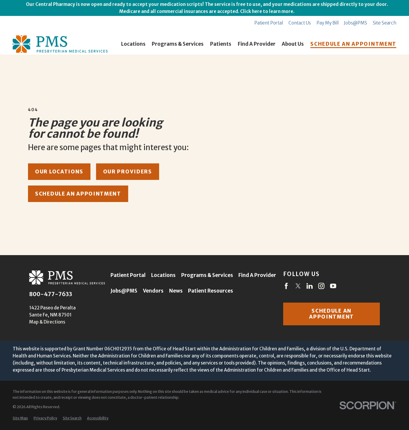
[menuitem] (20, 418)
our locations (59, 171)
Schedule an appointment (331, 314)
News (176, 291)
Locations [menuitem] (133, 44)
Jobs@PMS (355, 23)
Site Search (384, 23)
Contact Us (299, 23)
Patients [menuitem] (220, 44)
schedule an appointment (78, 194)
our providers (127, 171)
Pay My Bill (327, 23)
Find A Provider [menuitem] (257, 44)
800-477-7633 (50, 294)
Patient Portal (268, 23)
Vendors (153, 291)
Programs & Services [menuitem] (178, 44)
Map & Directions (47, 322)
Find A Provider (257, 275)
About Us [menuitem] (293, 44)
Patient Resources (210, 291)
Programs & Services (207, 275)
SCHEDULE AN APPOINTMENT (353, 44)
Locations (163, 275)
